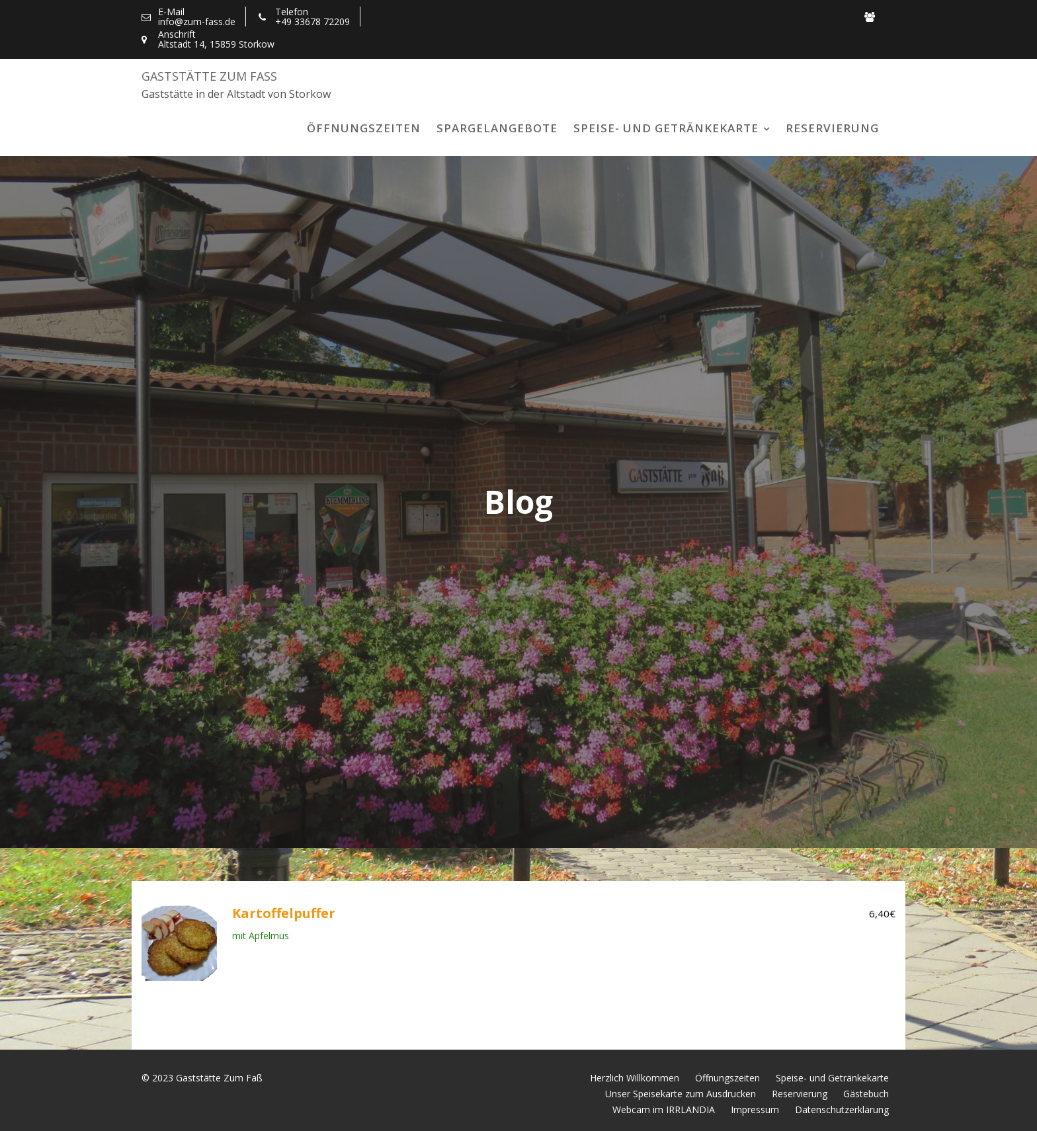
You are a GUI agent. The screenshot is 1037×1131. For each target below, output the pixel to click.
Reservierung (832, 128)
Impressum (755, 1109)
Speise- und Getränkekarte (666, 128)
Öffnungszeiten (364, 128)
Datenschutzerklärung (842, 1109)
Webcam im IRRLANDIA (663, 1109)
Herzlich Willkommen (634, 1077)
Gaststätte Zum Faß (209, 76)
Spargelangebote (497, 128)
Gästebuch (866, 1093)
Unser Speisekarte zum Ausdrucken (680, 1093)
